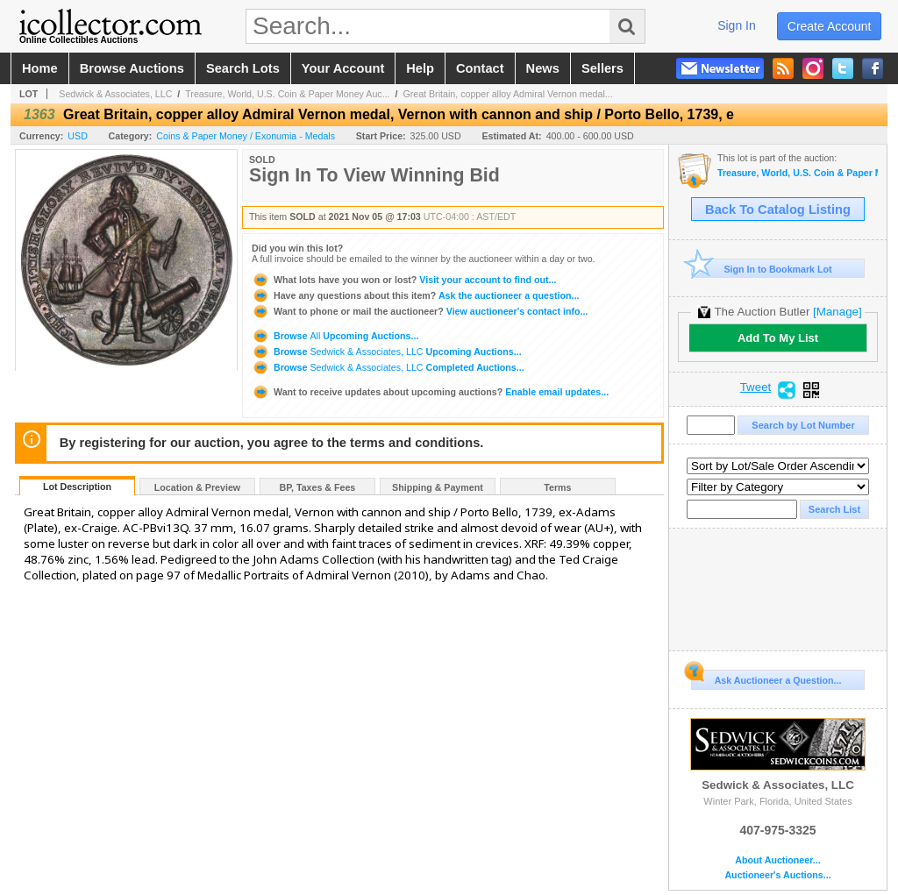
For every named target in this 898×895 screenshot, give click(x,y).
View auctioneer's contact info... (420, 311)
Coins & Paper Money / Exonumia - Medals (245, 136)
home (40, 68)
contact (480, 68)
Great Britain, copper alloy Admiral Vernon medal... (507, 94)
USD (78, 136)
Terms (557, 487)
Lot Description (77, 486)
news (542, 68)
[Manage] (837, 311)
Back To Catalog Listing (778, 209)
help (420, 68)
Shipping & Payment (437, 487)
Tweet (756, 387)
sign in (736, 25)
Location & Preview (197, 487)
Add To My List (778, 338)
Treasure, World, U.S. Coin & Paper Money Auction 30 (797, 173)
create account (830, 26)
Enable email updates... (430, 392)
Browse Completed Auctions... (388, 367)
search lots (243, 68)
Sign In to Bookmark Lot (761, 269)
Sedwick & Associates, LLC (115, 94)
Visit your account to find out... (404, 279)
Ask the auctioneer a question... (415, 295)
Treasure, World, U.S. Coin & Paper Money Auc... (287, 94)
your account (343, 68)
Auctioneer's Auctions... (777, 875)
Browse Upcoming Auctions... (335, 335)
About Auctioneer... (777, 860)
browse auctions (132, 68)
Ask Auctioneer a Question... (766, 677)
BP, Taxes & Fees (318, 487)
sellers (602, 68)
